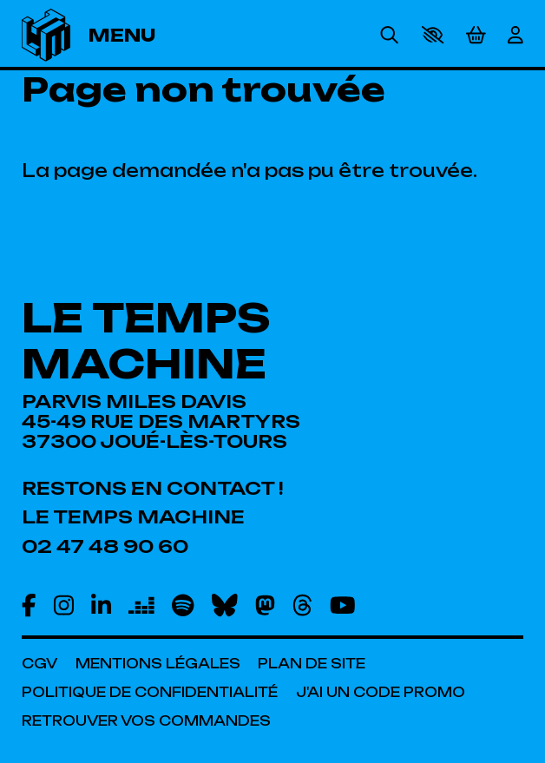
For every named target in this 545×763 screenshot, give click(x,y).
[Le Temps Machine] (133, 517)
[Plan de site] (311, 663)
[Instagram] (64, 605)
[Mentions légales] (158, 663)
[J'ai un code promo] (380, 692)
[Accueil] (46, 35)
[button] (432, 34)
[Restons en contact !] (153, 488)
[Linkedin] (101, 605)
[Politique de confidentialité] (150, 692)
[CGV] (39, 663)
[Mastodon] (265, 605)
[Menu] (136, 35)
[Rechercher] (389, 35)
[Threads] (302, 605)
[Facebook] (29, 605)
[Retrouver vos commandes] (146, 721)
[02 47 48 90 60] (105, 546)
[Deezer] (141, 605)
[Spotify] (183, 605)
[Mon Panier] (476, 34)
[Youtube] (343, 605)
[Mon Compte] (515, 35)
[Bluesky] (225, 605)
